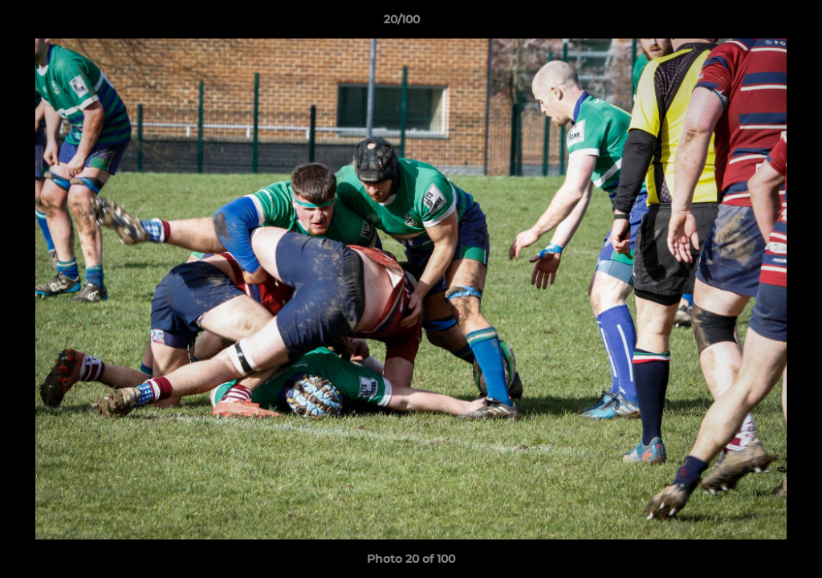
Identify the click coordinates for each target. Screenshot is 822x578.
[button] (754, 23)
